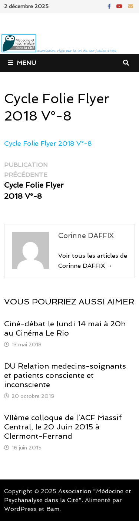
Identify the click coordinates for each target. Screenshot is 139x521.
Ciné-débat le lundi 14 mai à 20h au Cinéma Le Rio (65, 328)
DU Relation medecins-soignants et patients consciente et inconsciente (65, 375)
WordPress (20, 508)
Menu (22, 62)
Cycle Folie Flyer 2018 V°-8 (48, 143)
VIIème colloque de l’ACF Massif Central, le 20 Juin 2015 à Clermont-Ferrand (63, 427)
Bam (52, 508)
